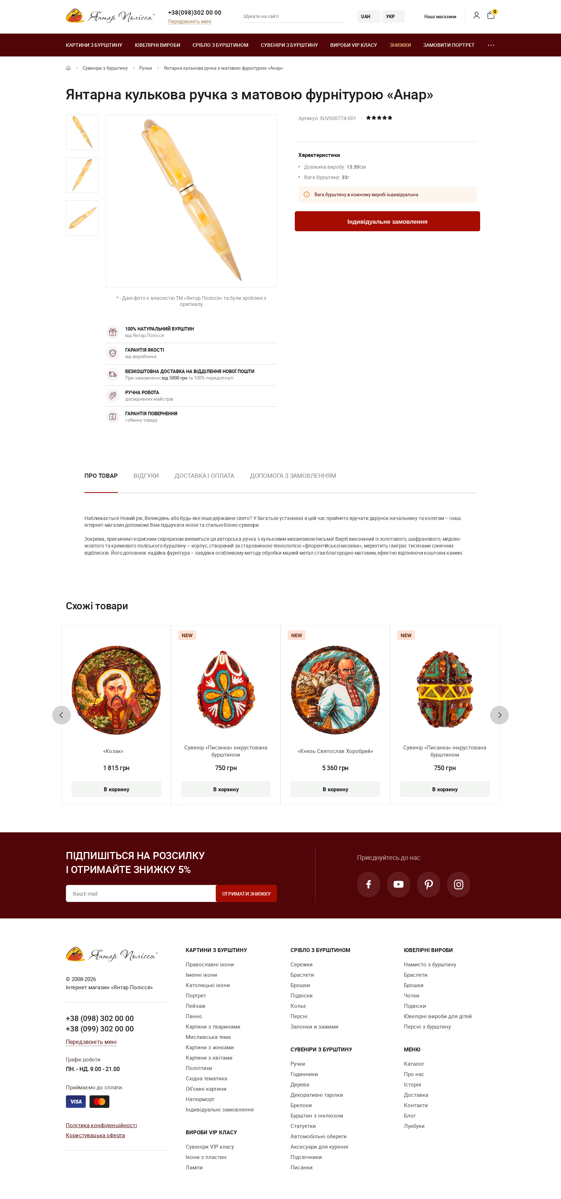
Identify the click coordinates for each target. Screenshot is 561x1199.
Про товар (101, 475)
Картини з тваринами (213, 1026)
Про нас (414, 1073)
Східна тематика (206, 1078)
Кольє (298, 1005)
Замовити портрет (449, 44)
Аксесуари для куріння (319, 1146)
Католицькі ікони (208, 985)
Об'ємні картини (206, 1088)
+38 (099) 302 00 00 (100, 1029)
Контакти (416, 1105)
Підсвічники (306, 1156)
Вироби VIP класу (353, 44)
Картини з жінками (210, 1047)
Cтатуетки (303, 1125)
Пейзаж (195, 1005)
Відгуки (146, 475)
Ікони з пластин (206, 1156)
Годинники (304, 1073)
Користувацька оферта (95, 1135)
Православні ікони (210, 964)
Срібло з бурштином (220, 44)
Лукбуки (414, 1125)
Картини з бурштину (94, 44)
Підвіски (302, 995)
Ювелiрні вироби (157, 44)
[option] (82, 132)
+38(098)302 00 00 (194, 12)
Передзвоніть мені (189, 21)
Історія (412, 1084)
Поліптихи (199, 1067)
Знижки (400, 44)
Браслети (302, 974)
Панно (194, 1016)
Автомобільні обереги (319, 1136)
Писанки (302, 1167)
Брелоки (301, 1105)
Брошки (300, 985)
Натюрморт (200, 1099)
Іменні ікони (201, 974)
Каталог (414, 1063)
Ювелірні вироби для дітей (438, 1016)
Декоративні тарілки (317, 1094)
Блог (410, 1115)
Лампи (194, 1167)
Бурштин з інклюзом (317, 1115)
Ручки (145, 68)
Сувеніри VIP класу (210, 1146)
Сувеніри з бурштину (289, 44)
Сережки (302, 964)
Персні (299, 1016)
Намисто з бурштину (430, 964)
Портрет (196, 995)
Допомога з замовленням (293, 475)
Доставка (416, 1094)
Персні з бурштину (427, 1026)
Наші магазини (435, 16)
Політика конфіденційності (101, 1125)
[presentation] (61, 715)
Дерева (300, 1084)
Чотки (411, 995)
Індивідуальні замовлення (220, 1109)
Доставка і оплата (204, 475)
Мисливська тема (208, 1036)
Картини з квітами (209, 1057)
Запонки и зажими (314, 1026)
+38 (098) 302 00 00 (100, 1018)
